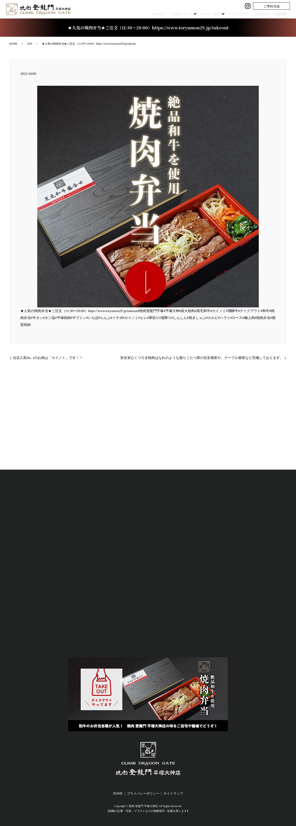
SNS (29, 43)
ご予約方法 (271, 6)
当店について (177, 13)
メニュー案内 (207, 13)
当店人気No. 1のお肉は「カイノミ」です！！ (48, 358)
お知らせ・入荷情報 (268, 13)
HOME (150, 13)
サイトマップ (173, 793)
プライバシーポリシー (143, 793)
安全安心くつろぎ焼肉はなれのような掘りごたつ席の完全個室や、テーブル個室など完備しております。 (201, 358)
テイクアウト (237, 13)
